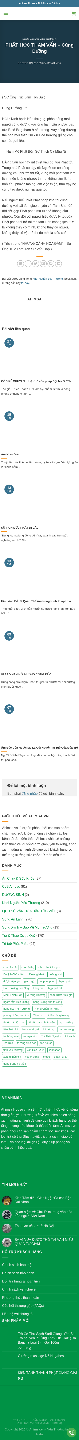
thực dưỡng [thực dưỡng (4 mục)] (66, 1022)
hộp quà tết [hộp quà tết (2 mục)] (55, 988)
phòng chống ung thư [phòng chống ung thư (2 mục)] (16, 1015)
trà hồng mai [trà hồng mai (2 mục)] (11, 1036)
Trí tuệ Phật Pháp (15, 943)
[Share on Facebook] (28, 263)
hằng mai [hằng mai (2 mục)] (38, 988)
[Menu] (5, 13)
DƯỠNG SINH (13, 895)
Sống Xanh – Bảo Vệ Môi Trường (27, 927)
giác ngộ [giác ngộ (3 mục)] (29, 981)
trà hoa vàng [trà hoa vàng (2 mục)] (66, 1029)
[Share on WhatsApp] (20, 263)
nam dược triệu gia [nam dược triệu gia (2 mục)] (61, 994)
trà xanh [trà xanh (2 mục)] (70, 1036)
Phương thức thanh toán (20, 1297)
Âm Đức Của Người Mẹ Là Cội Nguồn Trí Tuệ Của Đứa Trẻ (39, 747)
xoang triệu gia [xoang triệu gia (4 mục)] (12, 1056)
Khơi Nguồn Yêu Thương (40, 39)
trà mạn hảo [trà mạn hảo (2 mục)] (30, 1036)
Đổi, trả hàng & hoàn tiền (21, 1281)
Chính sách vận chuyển (19, 1289)
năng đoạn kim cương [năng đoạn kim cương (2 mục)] (16, 1008)
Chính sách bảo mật (17, 1265)
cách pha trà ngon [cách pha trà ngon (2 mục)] (49, 967)
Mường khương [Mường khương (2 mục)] (36, 994)
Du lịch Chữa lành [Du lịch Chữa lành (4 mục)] (14, 974)
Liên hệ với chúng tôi (17, 1314)
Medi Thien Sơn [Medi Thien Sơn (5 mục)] (12, 994)
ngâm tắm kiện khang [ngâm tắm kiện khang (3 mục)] (16, 1001)
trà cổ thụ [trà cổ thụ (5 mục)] (49, 1029)
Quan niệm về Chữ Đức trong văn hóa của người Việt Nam (43, 1214)
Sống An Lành (13, 919)
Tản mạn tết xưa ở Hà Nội (34, 1226)
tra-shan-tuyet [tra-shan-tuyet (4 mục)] (30, 1029)
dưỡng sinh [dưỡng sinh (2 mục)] (55, 974)
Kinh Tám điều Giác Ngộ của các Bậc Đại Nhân (43, 1200)
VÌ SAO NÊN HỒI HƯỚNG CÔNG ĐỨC (26, 674)
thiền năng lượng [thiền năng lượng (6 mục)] (58, 1015)
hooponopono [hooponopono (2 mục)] (47, 981)
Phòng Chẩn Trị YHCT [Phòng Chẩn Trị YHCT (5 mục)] (47, 1008)
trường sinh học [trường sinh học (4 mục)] (26, 1043)
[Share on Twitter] (35, 263)
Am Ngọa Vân (10, 454)
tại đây (25, 283)
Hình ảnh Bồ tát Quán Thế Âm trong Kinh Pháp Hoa (36, 601)
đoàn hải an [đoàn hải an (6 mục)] (61, 1056)
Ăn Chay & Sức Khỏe (18, 878)
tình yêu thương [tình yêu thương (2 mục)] (13, 1050)
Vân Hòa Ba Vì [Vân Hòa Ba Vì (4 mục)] (35, 1050)
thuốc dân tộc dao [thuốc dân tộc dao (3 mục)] (14, 1022)
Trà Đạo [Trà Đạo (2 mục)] (8, 1043)
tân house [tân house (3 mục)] (46, 1043)
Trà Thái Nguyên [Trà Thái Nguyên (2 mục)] (51, 1036)
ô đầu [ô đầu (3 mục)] (46, 1056)
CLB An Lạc (11, 886)
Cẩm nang (39, 1420)
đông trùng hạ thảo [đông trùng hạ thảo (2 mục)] (14, 1063)
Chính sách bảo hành (18, 1273)
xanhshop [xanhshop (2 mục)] (54, 1050)
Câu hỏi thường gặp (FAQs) (23, 1305)
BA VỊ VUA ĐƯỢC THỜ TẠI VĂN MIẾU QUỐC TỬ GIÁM (44, 1241)
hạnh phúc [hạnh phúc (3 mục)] (65, 981)
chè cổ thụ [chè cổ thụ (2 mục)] (27, 967)
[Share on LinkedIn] (58, 263)
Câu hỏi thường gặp (33, 1423)
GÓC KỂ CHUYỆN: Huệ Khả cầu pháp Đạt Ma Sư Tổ (36, 381)
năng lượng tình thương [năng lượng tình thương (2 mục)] (47, 1001)
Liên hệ (57, 1423)
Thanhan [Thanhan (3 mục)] (38, 1015)
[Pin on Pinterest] (50, 263)
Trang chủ (21, 1420)
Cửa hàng (57, 1420)
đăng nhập (30, 793)
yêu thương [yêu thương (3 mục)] (32, 1056)
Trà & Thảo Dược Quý (18, 935)
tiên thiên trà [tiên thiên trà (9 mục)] (10, 1029)
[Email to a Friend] (43, 263)
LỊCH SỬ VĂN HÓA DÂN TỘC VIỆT (29, 911)
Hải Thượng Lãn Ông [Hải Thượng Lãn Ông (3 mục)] (16, 988)
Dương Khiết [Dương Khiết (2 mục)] (37, 974)
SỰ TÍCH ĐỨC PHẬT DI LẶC (20, 527)
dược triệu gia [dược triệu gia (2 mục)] (11, 981)
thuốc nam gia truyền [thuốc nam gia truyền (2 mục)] (42, 1022)
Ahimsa (56, 63)
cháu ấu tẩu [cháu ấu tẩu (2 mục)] (10, 967)
